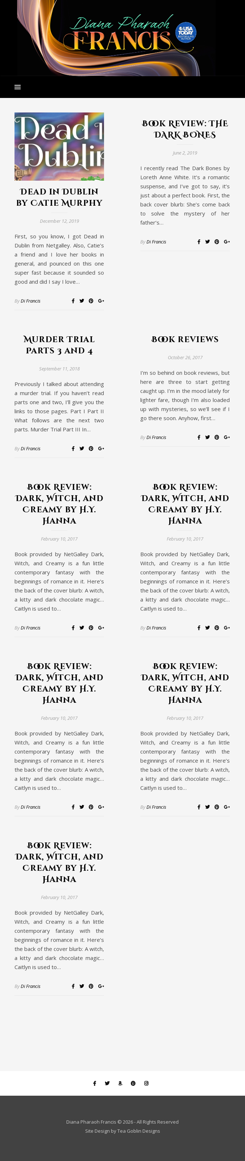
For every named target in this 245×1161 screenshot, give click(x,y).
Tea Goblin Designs (138, 1131)
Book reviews (185, 340)
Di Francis (31, 301)
